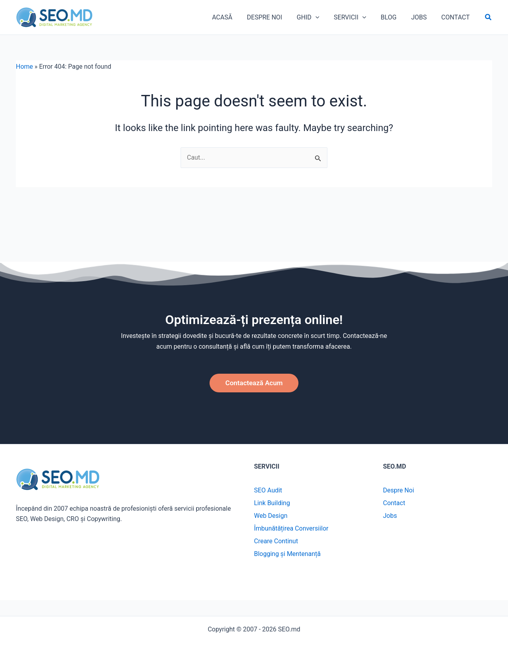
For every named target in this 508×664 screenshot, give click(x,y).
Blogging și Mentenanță (287, 554)
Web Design (270, 515)
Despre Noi (398, 490)
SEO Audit (268, 490)
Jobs (390, 515)
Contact (394, 503)
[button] (488, 20)
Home (24, 71)
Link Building (272, 503)
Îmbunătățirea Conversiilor (291, 528)
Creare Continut (276, 541)
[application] (327, 20)
